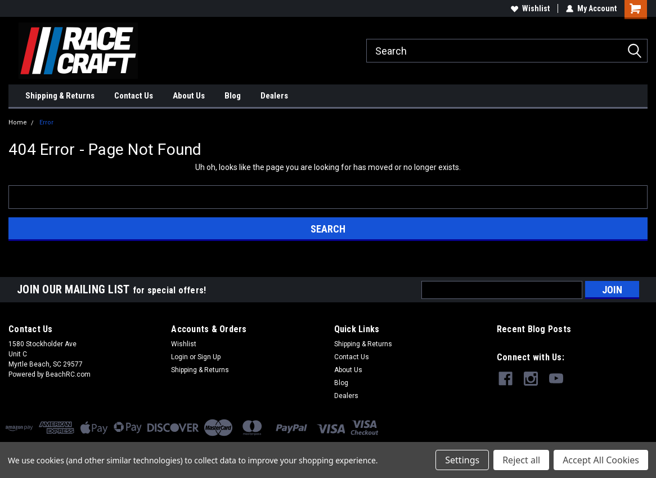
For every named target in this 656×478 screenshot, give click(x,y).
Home (17, 122)
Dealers (274, 96)
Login (179, 357)
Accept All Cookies (601, 460)
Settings (462, 460)
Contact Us (133, 96)
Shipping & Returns (60, 96)
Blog (232, 96)
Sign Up (209, 357)
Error (46, 122)
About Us (189, 96)
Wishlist (530, 8)
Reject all (521, 460)
